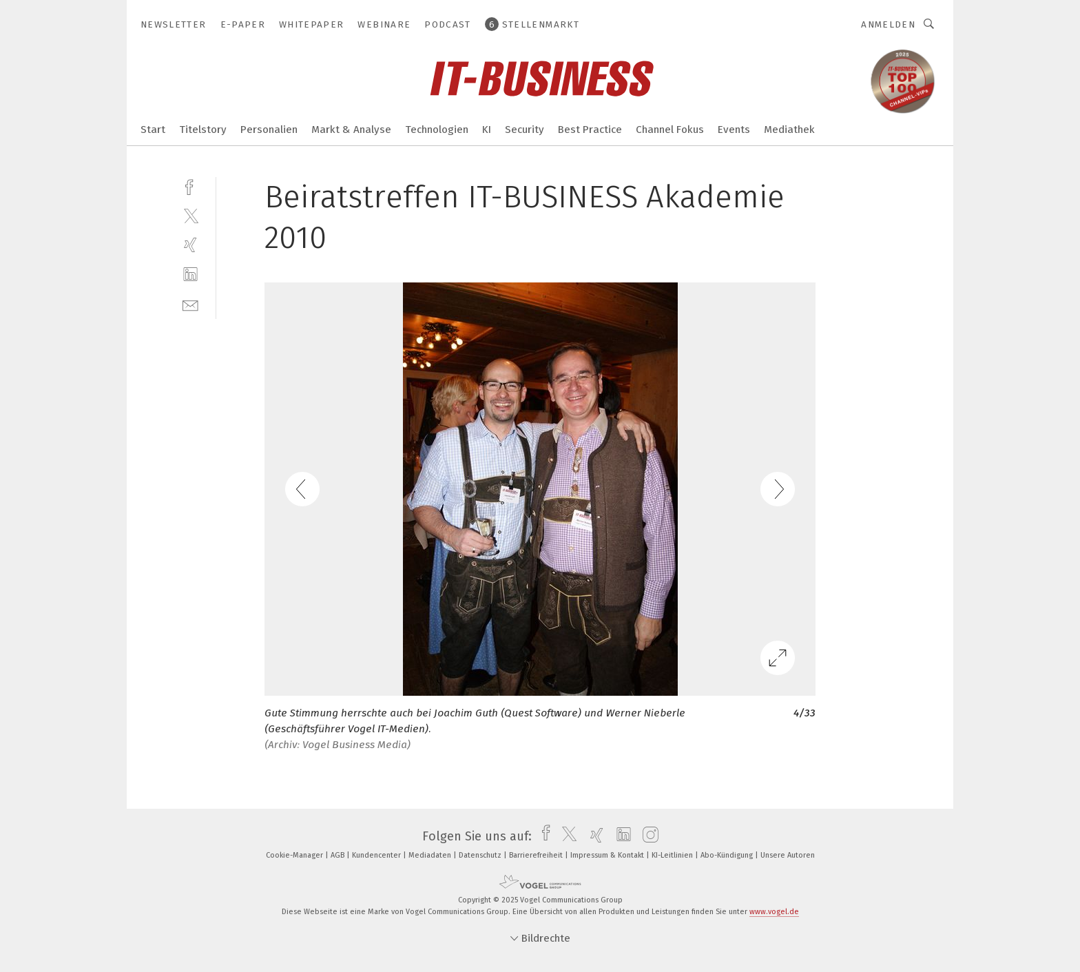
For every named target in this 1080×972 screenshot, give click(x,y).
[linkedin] (190, 274)
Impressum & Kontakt (608, 855)
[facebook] (190, 185)
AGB (338, 855)
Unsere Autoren (787, 855)
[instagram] (647, 836)
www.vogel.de (774, 911)
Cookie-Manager (295, 855)
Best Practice (590, 129)
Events (734, 129)
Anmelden (888, 24)
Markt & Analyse (351, 129)
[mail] (190, 304)
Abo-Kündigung (727, 855)
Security (524, 129)
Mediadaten (430, 855)
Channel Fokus (670, 129)
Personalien (269, 129)
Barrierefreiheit (537, 855)
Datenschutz (481, 855)
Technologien (436, 129)
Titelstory (203, 129)
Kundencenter (377, 855)
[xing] (190, 245)
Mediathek (789, 129)
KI (486, 129)
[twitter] (190, 215)
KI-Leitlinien (673, 855)
